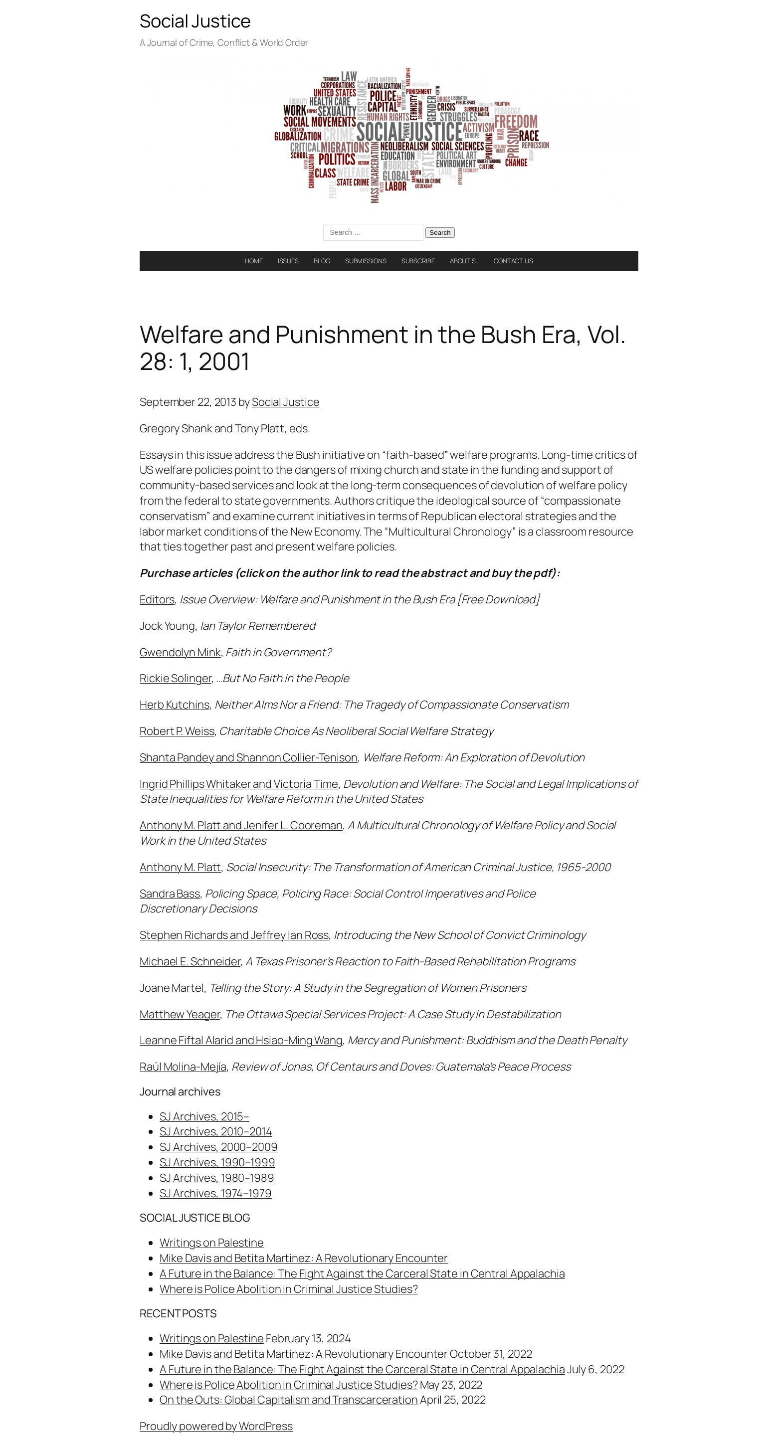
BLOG (322, 260)
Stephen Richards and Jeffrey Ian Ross (234, 934)
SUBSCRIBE (418, 260)
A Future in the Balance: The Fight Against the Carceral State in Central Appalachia (362, 1273)
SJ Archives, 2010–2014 (216, 1131)
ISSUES (288, 260)
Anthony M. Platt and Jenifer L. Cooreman (241, 825)
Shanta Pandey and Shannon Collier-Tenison (249, 757)
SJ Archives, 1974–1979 (216, 1193)
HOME (254, 260)
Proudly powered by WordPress (216, 1426)
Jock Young (167, 625)
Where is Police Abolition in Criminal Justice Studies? (289, 1288)
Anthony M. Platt (180, 867)
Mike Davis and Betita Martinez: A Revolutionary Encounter (304, 1258)
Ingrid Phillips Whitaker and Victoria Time (239, 783)
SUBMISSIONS (366, 260)
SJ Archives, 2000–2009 (219, 1146)
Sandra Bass (170, 893)
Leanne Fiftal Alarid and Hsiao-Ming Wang (241, 1040)
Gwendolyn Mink (180, 652)
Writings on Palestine (212, 1242)
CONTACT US (513, 260)
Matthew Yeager (180, 1014)
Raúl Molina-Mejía (183, 1066)
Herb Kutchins (174, 704)
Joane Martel (172, 987)
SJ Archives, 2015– (204, 1116)
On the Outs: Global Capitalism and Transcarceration (289, 1399)
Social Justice (195, 20)
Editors (157, 599)
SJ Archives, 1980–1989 (217, 1177)
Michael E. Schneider (190, 961)
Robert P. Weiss (177, 730)
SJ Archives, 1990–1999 (217, 1162)
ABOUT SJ (464, 260)
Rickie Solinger (175, 678)
